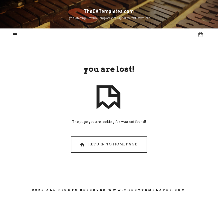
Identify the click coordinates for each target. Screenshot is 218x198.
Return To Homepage (108, 144)
